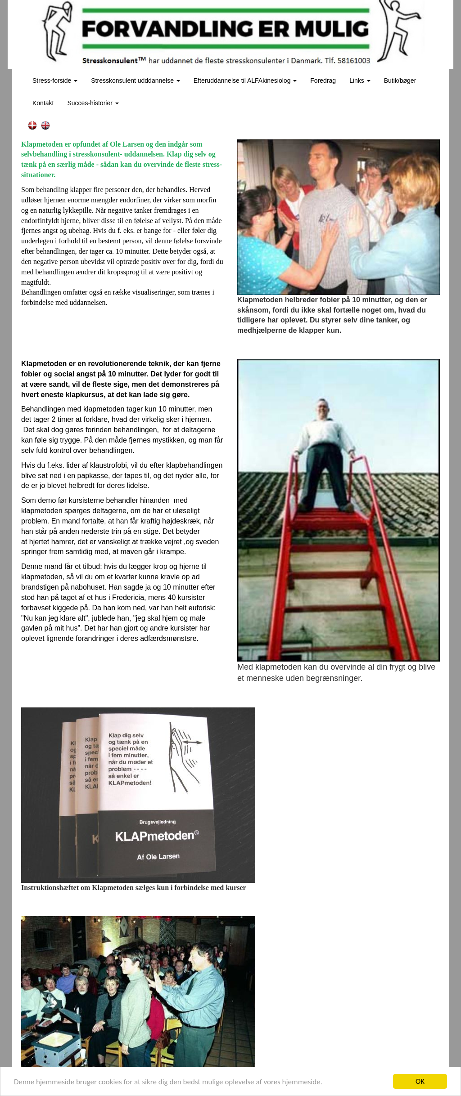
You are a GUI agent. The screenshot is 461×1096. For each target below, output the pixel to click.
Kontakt (43, 103)
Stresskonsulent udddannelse (135, 80)
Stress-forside (54, 80)
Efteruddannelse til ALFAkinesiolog (245, 80)
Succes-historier (92, 103)
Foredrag (323, 80)
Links (360, 80)
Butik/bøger (400, 80)
